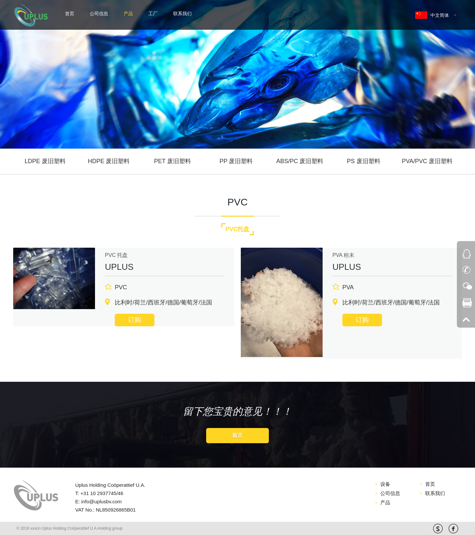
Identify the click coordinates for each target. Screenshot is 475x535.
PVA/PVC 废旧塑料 (427, 161)
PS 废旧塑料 (363, 161)
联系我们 (182, 13)
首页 (69, 13)
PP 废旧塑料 (236, 161)
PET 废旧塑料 (172, 161)
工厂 (153, 13)
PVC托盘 (237, 229)
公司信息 (99, 13)
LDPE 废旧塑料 (45, 161)
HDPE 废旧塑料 (109, 161)
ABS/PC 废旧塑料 (299, 161)
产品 (128, 13)
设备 (385, 484)
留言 (237, 435)
